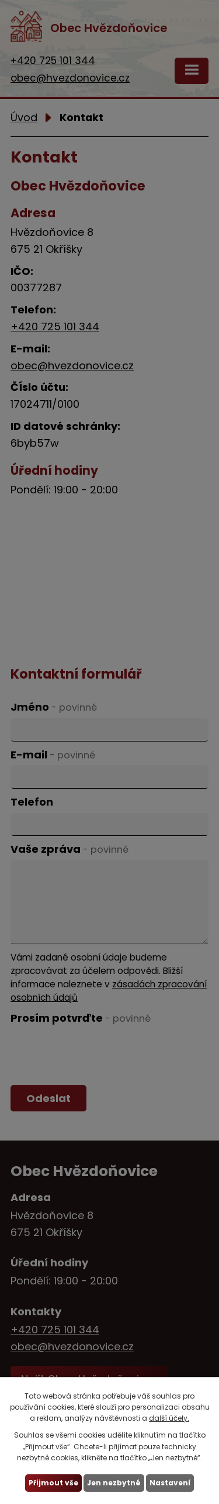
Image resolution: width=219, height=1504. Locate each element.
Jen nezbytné (114, 1483)
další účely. (169, 1418)
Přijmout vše (53, 1483)
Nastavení (170, 1483)
